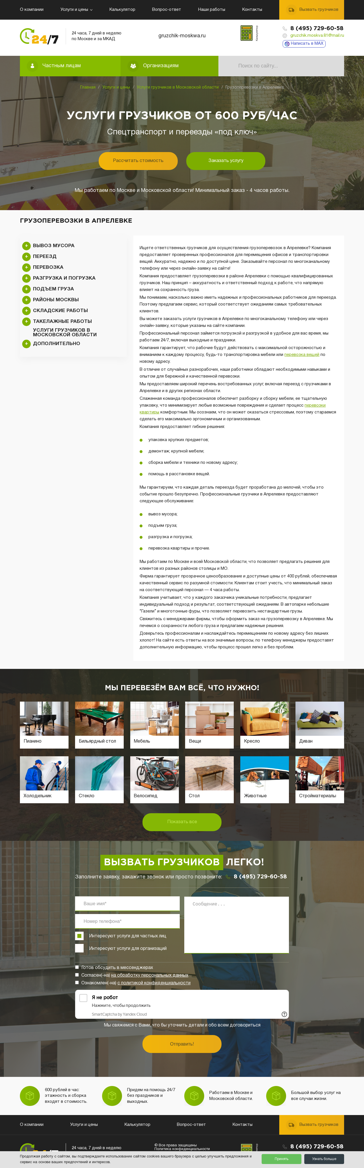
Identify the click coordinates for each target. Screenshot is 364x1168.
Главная (88, 87)
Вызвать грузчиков (318, 10)
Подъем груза (53, 289)
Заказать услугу (225, 161)
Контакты (252, 10)
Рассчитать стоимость (138, 161)
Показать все (182, 822)
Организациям (161, 65)
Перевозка (48, 267)
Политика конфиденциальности (182, 1149)
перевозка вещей (301, 355)
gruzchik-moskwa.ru (182, 36)
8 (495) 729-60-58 (317, 28)
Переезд (45, 257)
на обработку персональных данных (149, 976)
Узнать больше (324, 1159)
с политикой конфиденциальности (154, 983)
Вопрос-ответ (166, 10)
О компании (32, 10)
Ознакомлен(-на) (136, 983)
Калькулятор (122, 10)
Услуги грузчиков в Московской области (178, 87)
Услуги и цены (76, 10)
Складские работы (60, 311)
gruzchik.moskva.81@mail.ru (317, 36)
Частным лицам (61, 65)
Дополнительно (56, 344)
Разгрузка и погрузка (64, 278)
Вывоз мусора (54, 246)
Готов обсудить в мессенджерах (117, 968)
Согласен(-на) (134, 976)
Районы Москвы (56, 300)
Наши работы (211, 10)
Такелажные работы (62, 321)
